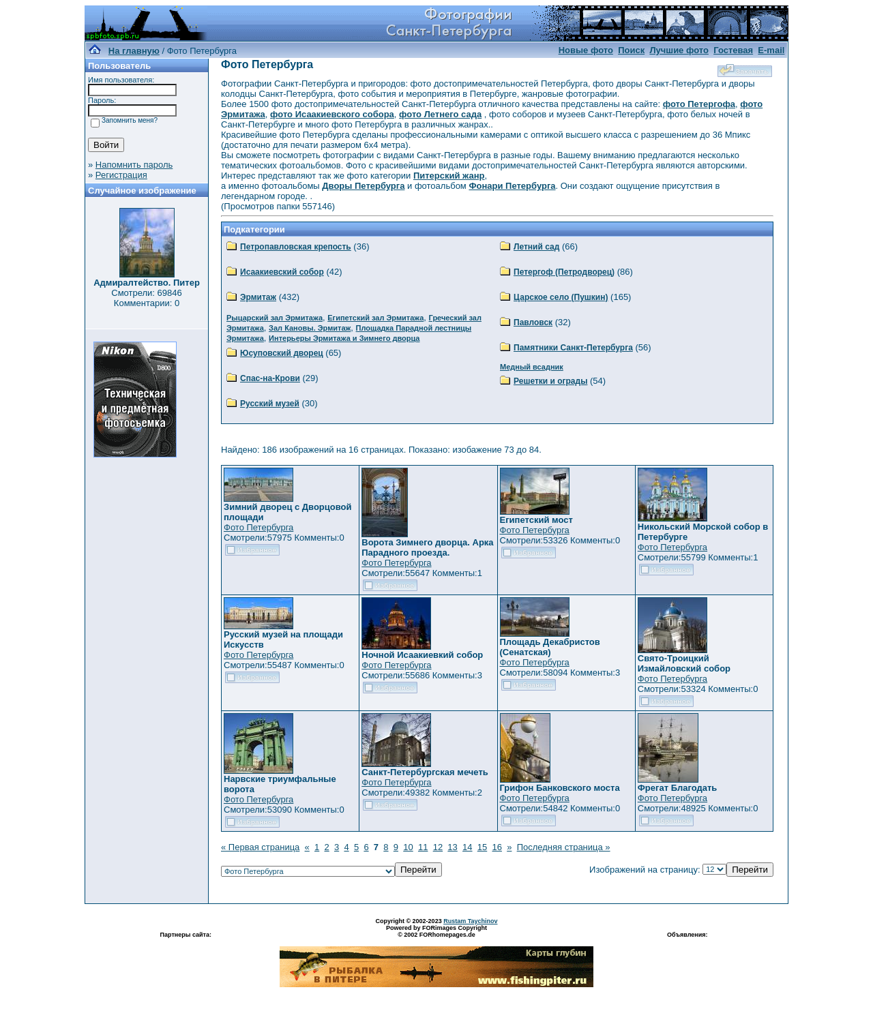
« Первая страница (260, 847)
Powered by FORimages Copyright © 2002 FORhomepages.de (436, 931)
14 (467, 847)
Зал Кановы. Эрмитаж (310, 328)
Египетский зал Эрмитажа (375, 318)
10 (408, 847)
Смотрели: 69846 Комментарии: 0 (146, 298)
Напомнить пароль (134, 165)
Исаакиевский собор (282, 272)
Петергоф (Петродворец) (564, 272)
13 (452, 847)
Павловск (533, 322)
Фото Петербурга (258, 527)
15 (482, 847)
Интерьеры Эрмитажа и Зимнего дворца (344, 338)
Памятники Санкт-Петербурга (573, 347)
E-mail (771, 50)
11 (423, 847)
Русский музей (269, 403)
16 (496, 847)
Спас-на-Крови (270, 378)
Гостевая (733, 50)
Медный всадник (531, 367)
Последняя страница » (563, 847)
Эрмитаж (258, 297)
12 (438, 847)
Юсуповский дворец (281, 353)
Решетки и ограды (550, 381)
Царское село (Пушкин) (561, 297)
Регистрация (121, 175)
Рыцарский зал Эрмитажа (274, 318)
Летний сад (536, 247)
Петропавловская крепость (295, 247)
